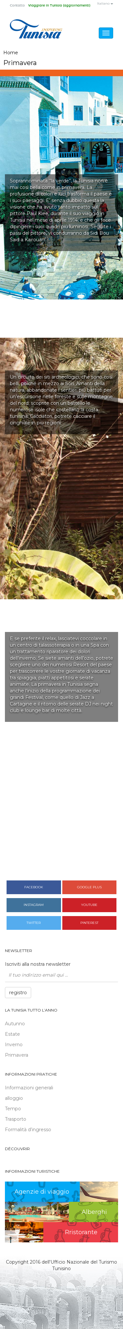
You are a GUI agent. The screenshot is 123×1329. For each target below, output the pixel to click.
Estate (12, 1034)
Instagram (34, 905)
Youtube (89, 905)
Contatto (17, 6)
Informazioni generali (29, 1088)
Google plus (89, 887)
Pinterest (89, 923)
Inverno (14, 1045)
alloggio (14, 1098)
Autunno (15, 1024)
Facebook (33, 887)
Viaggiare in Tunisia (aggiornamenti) (59, 6)
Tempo (13, 1109)
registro (18, 993)
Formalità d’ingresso (28, 1130)
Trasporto (15, 1119)
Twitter (34, 923)
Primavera (16, 1055)
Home (10, 53)
